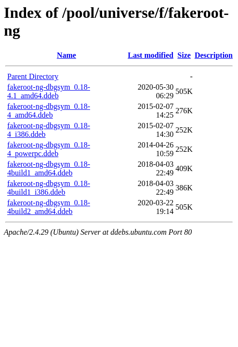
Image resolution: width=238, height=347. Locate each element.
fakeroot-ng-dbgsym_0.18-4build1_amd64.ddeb (48, 168)
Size (184, 55)
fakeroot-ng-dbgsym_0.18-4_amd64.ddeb (48, 110)
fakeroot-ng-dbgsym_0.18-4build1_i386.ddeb (48, 187)
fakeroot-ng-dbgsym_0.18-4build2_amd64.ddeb (48, 207)
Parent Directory (32, 76)
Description (214, 55)
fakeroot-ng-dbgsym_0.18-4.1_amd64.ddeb (48, 91)
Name (66, 55)
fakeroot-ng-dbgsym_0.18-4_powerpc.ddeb (48, 149)
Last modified (150, 55)
